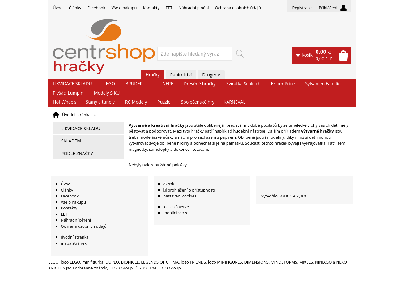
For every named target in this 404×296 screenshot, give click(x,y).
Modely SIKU (107, 93)
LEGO (109, 84)
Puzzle (163, 102)
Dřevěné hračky (200, 84)
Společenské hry (197, 102)
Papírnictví (181, 75)
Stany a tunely (100, 102)
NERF (167, 84)
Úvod (58, 8)
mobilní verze (176, 212)
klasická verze (176, 206)
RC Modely (136, 102)
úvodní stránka (75, 237)
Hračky (153, 75)
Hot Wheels (64, 102)
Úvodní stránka (76, 114)
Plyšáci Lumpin (68, 93)
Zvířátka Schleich (243, 84)
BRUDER (134, 84)
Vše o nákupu (124, 8)
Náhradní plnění (194, 8)
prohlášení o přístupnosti (191, 190)
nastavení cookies (179, 196)
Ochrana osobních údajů (238, 8)
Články (75, 8)
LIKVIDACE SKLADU (72, 84)
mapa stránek (74, 243)
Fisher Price (283, 84)
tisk (171, 184)
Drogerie (211, 75)
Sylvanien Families (323, 84)
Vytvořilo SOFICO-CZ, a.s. (284, 196)
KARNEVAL (234, 102)
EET (169, 8)
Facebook (96, 8)
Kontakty (151, 8)
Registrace (302, 8)
